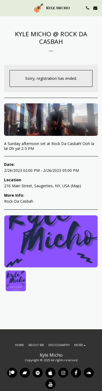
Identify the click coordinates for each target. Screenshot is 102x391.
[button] (6, 7)
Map (76, 185)
